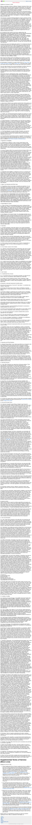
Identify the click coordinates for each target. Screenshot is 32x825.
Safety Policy (17, 63)
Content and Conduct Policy (5, 63)
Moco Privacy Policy (13, 772)
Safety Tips (10, 190)
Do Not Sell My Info (4, 821)
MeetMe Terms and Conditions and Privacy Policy (19, 808)
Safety (2, 822)
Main (2, 816)
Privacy (2, 820)
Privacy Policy (26, 62)
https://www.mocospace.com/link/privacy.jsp (16, 138)
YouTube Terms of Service (26, 399)
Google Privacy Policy (8, 400)
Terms (2, 819)
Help (2, 818)
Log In (30, 1)
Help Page (8, 439)
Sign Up (27, 1)
